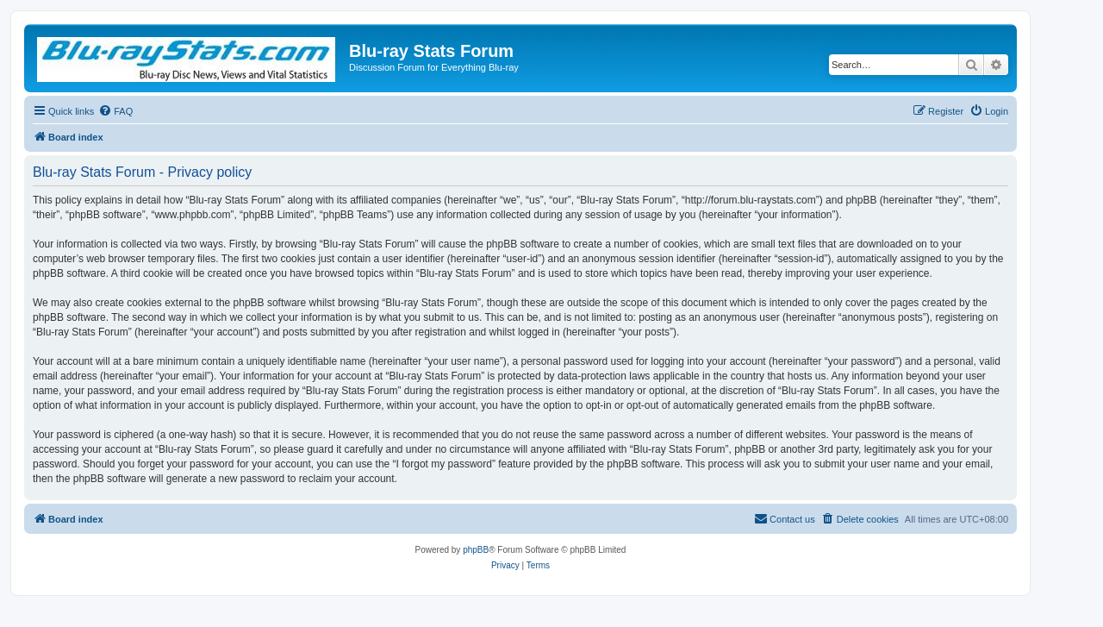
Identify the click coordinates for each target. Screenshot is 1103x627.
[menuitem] (115, 111)
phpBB (476, 550)
